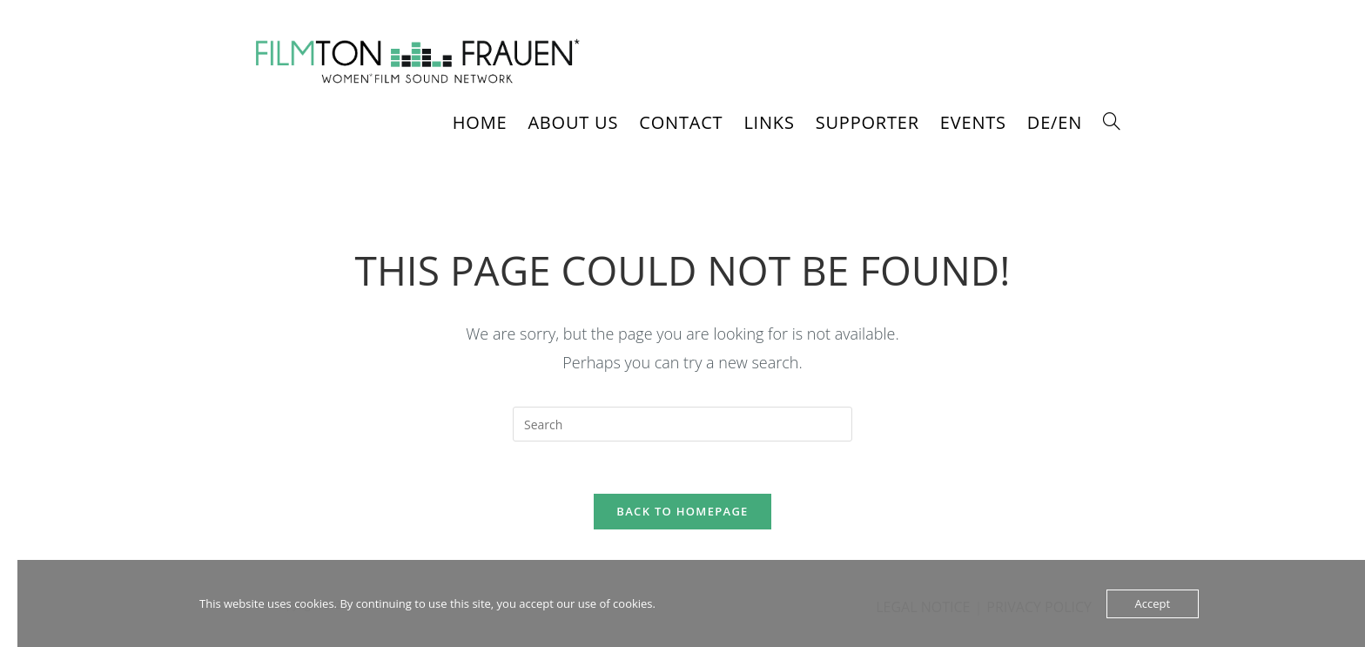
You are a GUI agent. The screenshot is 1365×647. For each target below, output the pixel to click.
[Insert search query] (682, 424)
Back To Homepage (682, 512)
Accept (1153, 603)
